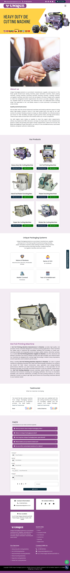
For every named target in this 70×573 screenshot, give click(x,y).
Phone (14, 468)
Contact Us (39, 537)
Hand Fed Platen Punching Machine (23, 194)
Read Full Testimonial (18, 405)
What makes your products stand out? (26, 442)
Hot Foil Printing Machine (48, 165)
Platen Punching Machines (48, 194)
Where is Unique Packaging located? (25, 433)
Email (13, 463)
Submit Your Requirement (68, 259)
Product (14, 453)
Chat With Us (27, 168)
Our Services (40, 535)
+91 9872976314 (27, 1)
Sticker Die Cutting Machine (48, 222)
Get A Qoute (60, 1)
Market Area (40, 541)
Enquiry (14, 474)
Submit (35, 489)
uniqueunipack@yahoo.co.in (12, 1)
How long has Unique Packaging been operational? (29, 437)
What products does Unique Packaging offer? (28, 428)
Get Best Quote (16, 168)
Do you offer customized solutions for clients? (28, 446)
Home (38, 530)
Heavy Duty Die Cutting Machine (22, 165)
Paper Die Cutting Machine (22, 222)
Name (13, 458)
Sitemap (39, 539)
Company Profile (41, 532)
